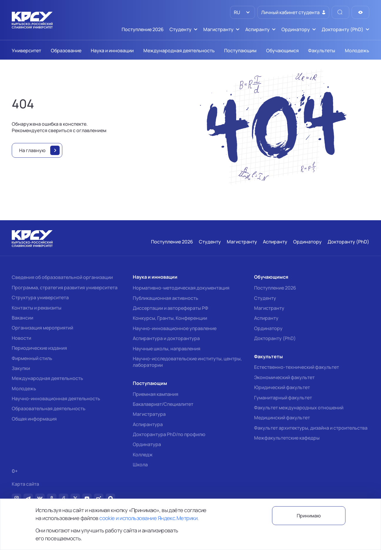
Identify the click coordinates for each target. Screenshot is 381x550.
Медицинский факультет (282, 417)
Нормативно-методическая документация (181, 288)
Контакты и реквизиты (36, 308)
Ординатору (268, 328)
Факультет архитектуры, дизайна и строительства (310, 428)
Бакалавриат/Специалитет (163, 404)
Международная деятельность (47, 378)
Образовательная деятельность (48, 408)
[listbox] (242, 12)
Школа (140, 464)
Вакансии (22, 317)
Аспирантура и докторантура (166, 338)
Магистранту (269, 308)
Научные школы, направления (166, 348)
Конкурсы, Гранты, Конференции (170, 318)
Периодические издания (39, 348)
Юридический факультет (282, 387)
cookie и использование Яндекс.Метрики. (149, 518)
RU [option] (236, 12)
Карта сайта (25, 484)
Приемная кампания (155, 394)
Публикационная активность (165, 298)
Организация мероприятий (42, 327)
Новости (21, 338)
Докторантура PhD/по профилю (169, 434)
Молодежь (24, 388)
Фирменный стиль (32, 358)
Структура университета (40, 297)
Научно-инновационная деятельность (56, 398)
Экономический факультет (284, 377)
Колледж (143, 454)
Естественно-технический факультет (296, 367)
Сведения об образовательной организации (62, 277)
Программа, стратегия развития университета (65, 287)
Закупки (21, 368)
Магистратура (149, 414)
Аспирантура (148, 424)
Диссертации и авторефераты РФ (170, 308)
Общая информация (34, 419)
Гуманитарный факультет (283, 397)
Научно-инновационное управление (174, 328)
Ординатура (147, 444)
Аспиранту (266, 318)
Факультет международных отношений (298, 407)
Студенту (265, 298)
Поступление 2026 (275, 288)
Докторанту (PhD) (275, 338)
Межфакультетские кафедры (287, 438)
